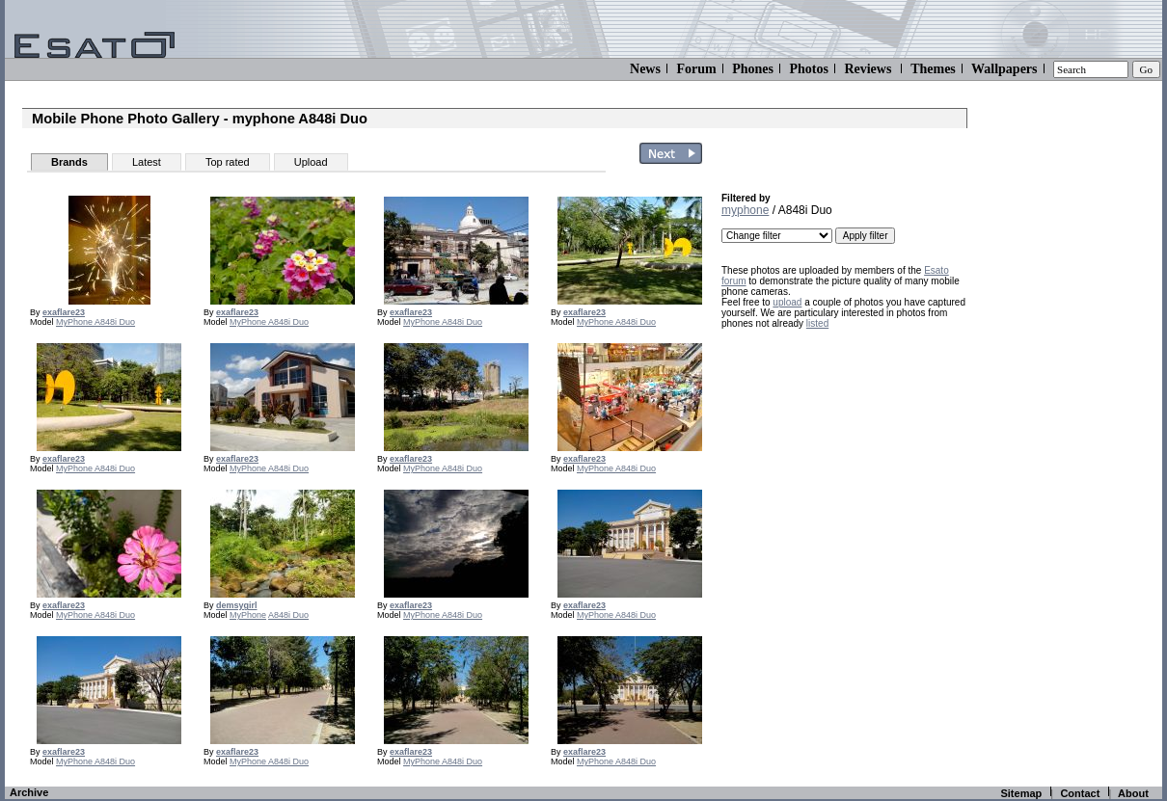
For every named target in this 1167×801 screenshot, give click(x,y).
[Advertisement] (842, 459)
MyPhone (75, 322)
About (1133, 793)
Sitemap (1021, 793)
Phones (752, 69)
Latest (146, 162)
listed (817, 323)
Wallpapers (1004, 69)
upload (787, 302)
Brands (69, 162)
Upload (311, 162)
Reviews (867, 69)
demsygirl (237, 605)
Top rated (227, 162)
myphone (745, 210)
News (645, 69)
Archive (29, 792)
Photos (808, 69)
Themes (933, 69)
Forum (696, 69)
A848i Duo (115, 322)
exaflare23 (63, 312)
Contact (1079, 793)
